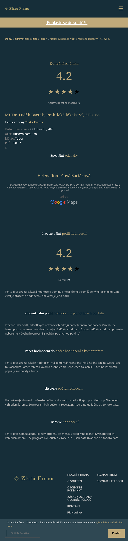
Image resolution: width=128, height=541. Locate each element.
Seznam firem (107, 475)
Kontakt (73, 506)
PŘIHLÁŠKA (74, 512)
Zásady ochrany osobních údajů (79, 499)
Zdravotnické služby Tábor (30, 39)
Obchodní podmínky (74, 489)
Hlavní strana (78, 475)
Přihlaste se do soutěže (64, 23)
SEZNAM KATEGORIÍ (110, 481)
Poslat (116, 533)
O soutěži (74, 481)
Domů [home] (8, 39)
